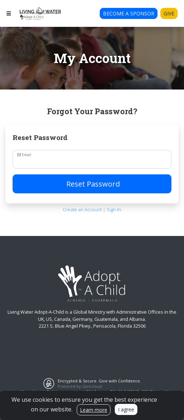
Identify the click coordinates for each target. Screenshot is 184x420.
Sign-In (114, 209)
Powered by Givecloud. (80, 386)
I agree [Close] (126, 409)
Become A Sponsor (128, 13)
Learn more (93, 409)
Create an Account (82, 209)
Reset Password (92, 184)
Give (169, 13)
